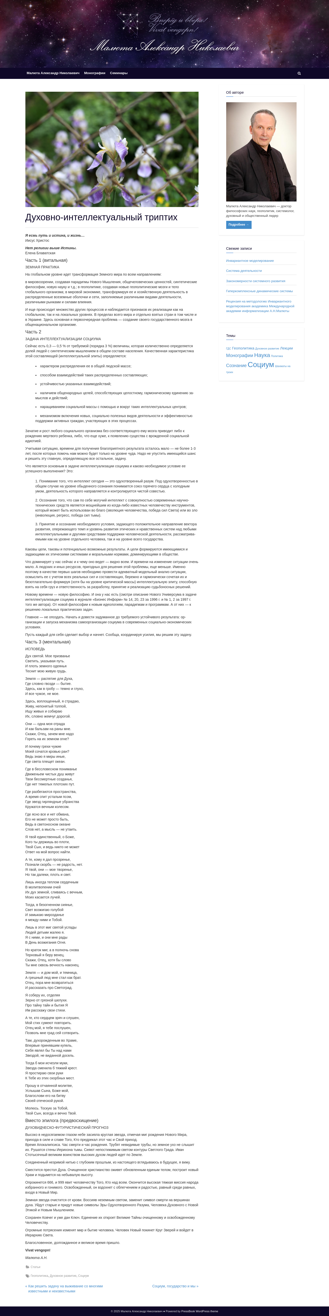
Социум (83, 1276)
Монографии (94, 73)
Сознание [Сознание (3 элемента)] (236, 365)
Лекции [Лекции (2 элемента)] (286, 348)
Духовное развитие (63, 1276)
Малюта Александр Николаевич (53, 73)
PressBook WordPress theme (199, 1311)
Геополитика (39, 1276)
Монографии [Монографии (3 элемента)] (239, 355)
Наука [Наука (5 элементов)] (262, 355)
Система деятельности (244, 271)
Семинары (119, 73)
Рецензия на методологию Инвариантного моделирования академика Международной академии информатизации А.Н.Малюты (260, 306)
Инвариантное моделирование (250, 261)
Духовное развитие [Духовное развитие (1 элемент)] (267, 348)
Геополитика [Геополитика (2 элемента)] (243, 348)
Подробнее (239, 224)
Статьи (35, 1267)
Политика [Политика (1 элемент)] (277, 356)
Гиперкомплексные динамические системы (259, 291)
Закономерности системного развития (256, 281)
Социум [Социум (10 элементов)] (261, 364)
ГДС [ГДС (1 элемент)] (228, 348)
